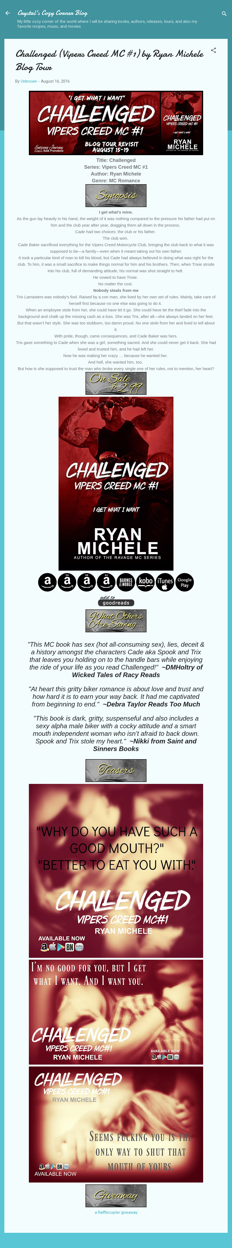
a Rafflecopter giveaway (116, 1212)
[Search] (224, 15)
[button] (213, 51)
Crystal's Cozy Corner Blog (52, 12)
